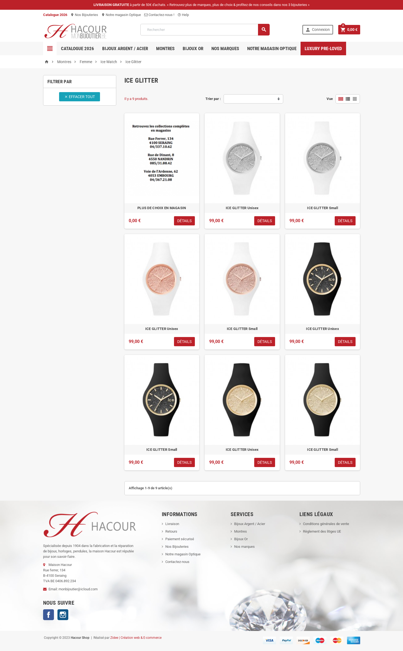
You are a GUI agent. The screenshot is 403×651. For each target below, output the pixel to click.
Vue (330, 99)
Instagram (62, 614)
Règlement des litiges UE (322, 531)
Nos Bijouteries (84, 15)
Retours (171, 531)
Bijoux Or (241, 539)
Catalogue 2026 (77, 48)
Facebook (48, 614)
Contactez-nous (177, 562)
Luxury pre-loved (323, 48)
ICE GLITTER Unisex (242, 208)
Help (183, 15)
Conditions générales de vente (326, 524)
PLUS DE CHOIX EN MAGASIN (161, 208)
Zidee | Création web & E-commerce (136, 638)
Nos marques (225, 48)
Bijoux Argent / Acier (125, 48)
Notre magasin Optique (121, 15)
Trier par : (213, 99)
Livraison (172, 524)
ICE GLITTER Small (322, 208)
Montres (165, 48)
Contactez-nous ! (159, 15)
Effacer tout (79, 97)
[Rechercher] (205, 29)
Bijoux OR (193, 48)
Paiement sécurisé (179, 539)
